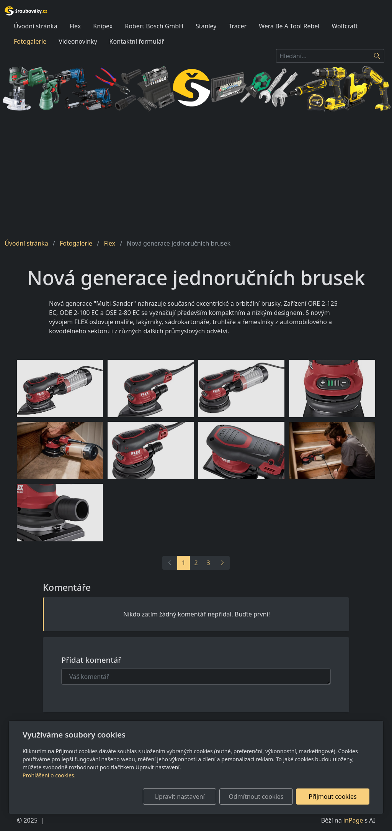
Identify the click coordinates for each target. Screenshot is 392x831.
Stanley (206, 26)
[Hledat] (377, 56)
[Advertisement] (196, 175)
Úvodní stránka (35, 26)
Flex (75, 26)
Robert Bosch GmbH (154, 26)
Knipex (103, 26)
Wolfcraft (345, 26)
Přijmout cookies (332, 796)
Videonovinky (78, 41)
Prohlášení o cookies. (49, 775)
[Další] (222, 563)
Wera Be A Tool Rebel (289, 26)
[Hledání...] (323, 56)
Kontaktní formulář (136, 41)
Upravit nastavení (179, 796)
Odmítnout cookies (256, 796)
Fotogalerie (30, 41)
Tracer (238, 26)
